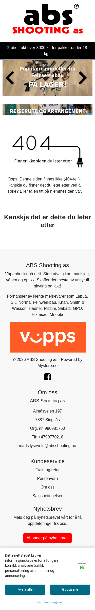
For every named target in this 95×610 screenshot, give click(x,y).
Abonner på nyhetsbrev (47, 538)
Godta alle (70, 589)
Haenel (35, 308)
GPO (77, 308)
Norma (24, 302)
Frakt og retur (47, 470)
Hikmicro (39, 314)
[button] (44, 91)
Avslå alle (25, 589)
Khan (63, 302)
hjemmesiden (62, 191)
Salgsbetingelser (47, 496)
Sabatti (64, 308)
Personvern (47, 478)
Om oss (47, 487)
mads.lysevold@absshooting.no (47, 446)
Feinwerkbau (44, 302)
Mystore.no (47, 365)
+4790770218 (51, 437)
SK (13, 302)
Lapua (81, 296)
